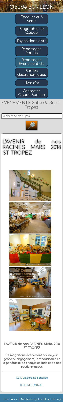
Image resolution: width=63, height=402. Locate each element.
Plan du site (11, 399)
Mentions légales (31, 399)
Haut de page (53, 399)
